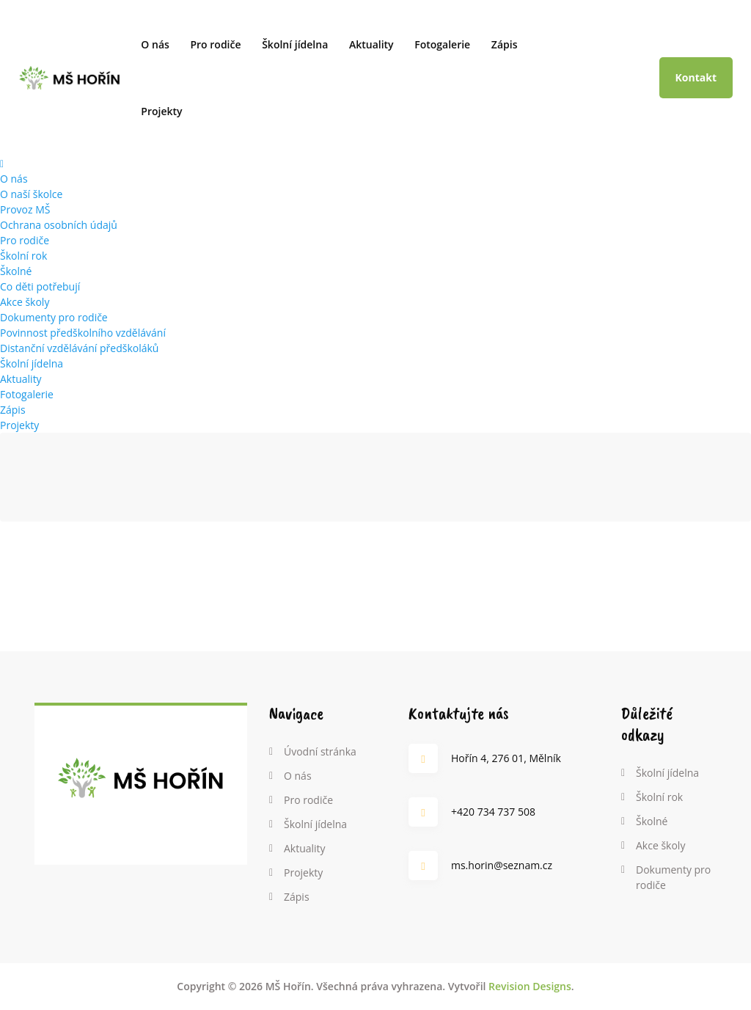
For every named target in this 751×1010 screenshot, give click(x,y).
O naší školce (31, 194)
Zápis (504, 44)
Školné (16, 271)
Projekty (161, 111)
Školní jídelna (295, 44)
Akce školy (24, 302)
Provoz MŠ (25, 209)
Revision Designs (529, 986)
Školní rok (23, 256)
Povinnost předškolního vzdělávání (83, 333)
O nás (155, 44)
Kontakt (696, 77)
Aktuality (371, 44)
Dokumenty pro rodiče (54, 317)
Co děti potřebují (40, 286)
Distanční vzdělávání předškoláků (79, 348)
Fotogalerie (442, 44)
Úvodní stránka (320, 751)
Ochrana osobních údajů (58, 225)
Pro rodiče (215, 44)
